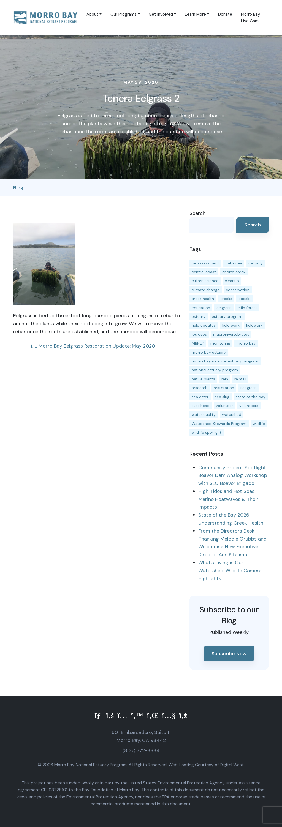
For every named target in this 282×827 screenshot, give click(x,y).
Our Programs (123, 14)
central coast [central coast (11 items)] (204, 271)
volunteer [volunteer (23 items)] (224, 405)
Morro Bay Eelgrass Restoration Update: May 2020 (93, 346)
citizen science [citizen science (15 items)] (205, 280)
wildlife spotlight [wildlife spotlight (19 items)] (206, 432)
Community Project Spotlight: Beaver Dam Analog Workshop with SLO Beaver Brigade (232, 475)
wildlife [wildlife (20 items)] (259, 423)
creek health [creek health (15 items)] (203, 298)
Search (197, 213)
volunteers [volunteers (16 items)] (248, 405)
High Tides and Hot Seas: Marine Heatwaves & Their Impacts (228, 499)
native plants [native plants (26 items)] (203, 378)
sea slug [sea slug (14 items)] (222, 396)
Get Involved (161, 14)
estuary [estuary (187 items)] (198, 316)
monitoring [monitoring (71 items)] (220, 343)
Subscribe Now (229, 653)
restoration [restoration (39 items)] (224, 387)
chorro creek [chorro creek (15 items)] (233, 271)
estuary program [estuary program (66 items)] (227, 316)
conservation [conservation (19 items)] (238, 289)
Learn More (195, 14)
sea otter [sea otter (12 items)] (200, 396)
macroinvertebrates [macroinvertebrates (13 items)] (231, 334)
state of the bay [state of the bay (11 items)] (250, 396)
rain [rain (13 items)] (224, 378)
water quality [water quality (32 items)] (204, 414)
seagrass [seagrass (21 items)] (248, 387)
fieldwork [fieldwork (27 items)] (254, 325)
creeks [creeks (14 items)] (226, 298)
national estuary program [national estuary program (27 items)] (215, 369)
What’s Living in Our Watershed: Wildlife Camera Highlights (230, 570)
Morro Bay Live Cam (250, 18)
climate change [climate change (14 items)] (205, 289)
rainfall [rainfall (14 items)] (240, 378)
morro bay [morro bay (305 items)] (246, 343)
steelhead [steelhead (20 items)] (201, 405)
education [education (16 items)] (201, 307)
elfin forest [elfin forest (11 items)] (247, 307)
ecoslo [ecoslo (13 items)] (244, 298)
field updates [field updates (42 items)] (204, 325)
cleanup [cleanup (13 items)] (232, 280)
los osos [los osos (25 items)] (199, 334)
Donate (225, 14)
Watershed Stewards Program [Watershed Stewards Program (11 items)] (219, 423)
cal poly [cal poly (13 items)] (255, 263)
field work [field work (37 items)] (231, 325)
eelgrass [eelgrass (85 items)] (223, 307)
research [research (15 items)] (199, 387)
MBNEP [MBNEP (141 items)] (198, 343)
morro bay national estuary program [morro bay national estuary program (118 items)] (225, 361)
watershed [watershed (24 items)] (231, 414)
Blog (18, 187)
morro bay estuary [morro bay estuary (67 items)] (209, 352)
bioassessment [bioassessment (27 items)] (205, 263)
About (92, 14)
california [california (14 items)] (234, 263)
